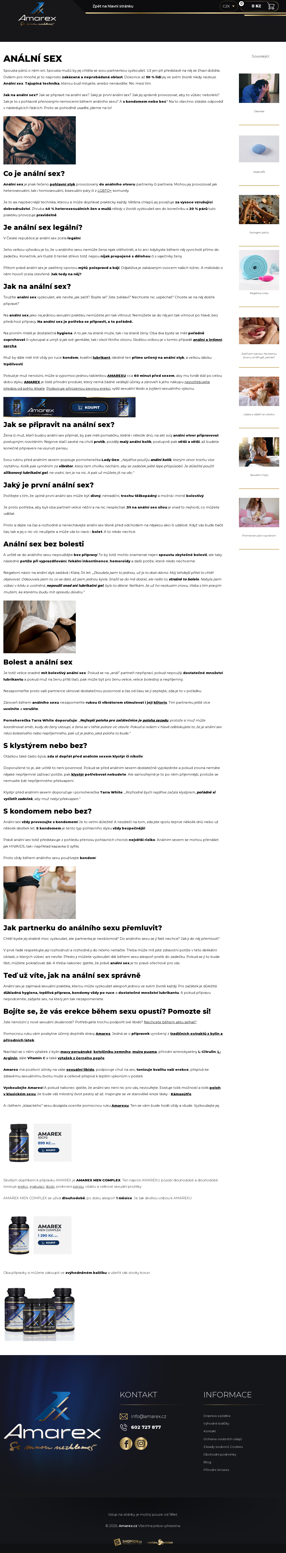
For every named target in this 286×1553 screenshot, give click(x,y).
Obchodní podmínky (219, 1454)
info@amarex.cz (148, 1416)
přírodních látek (18, 1040)
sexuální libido (80, 1069)
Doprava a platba (216, 1416)
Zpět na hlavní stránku (113, 6)
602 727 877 (146, 1427)
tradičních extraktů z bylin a (196, 1033)
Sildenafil (259, 171)
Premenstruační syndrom (259, 535)
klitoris (160, 702)
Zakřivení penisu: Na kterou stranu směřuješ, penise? (259, 355)
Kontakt (209, 1431)
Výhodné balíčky (216, 1423)
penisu (78, 1186)
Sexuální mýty (259, 475)
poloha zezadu (155, 720)
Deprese (259, 111)
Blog (207, 1462)
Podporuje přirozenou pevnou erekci (78, 388)
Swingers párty (259, 232)
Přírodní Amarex (216, 1470)
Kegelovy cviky (259, 293)
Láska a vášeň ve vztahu (259, 414)
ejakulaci (37, 1186)
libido (50, 1186)
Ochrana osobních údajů (222, 1439)
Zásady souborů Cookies (223, 1447)
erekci (23, 1186)
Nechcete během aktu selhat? (170, 1022)
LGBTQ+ (105, 190)
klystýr (77, 774)
